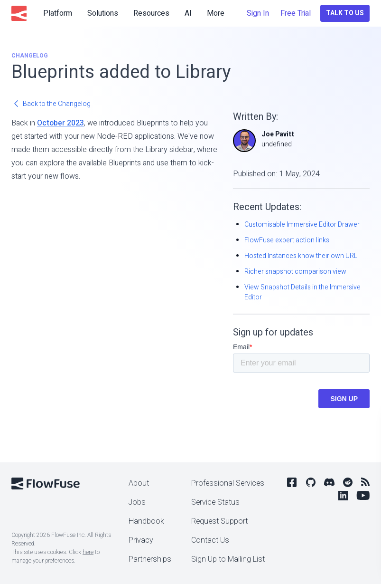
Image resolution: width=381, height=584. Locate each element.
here (88, 552)
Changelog (29, 55)
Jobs (137, 502)
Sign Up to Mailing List (228, 559)
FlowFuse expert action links (286, 240)
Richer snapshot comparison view (295, 272)
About (139, 483)
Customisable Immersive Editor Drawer (302, 225)
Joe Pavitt (277, 134)
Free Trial (295, 13)
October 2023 (60, 123)
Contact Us (210, 540)
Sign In (258, 13)
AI (188, 13)
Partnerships (150, 559)
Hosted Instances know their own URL (300, 256)
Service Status (215, 502)
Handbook (146, 521)
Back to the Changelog (51, 104)
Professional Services (227, 483)
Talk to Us (345, 13)
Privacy (141, 540)
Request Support (219, 521)
